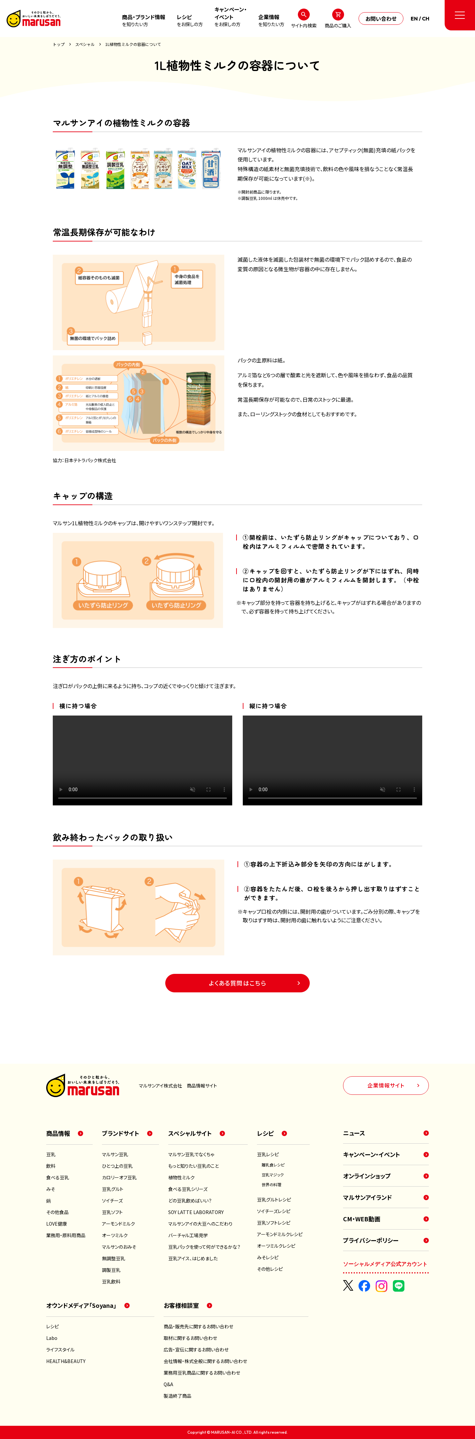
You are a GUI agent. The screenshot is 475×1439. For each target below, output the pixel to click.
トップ (59, 44)
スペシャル (85, 44)
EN (414, 18)
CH (425, 18)
